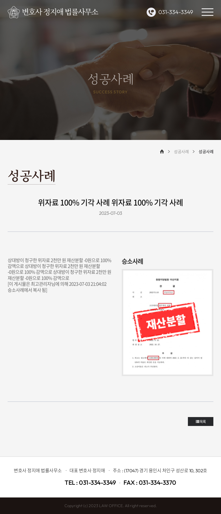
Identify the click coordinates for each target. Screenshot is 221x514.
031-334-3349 (175, 12)
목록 (201, 421)
